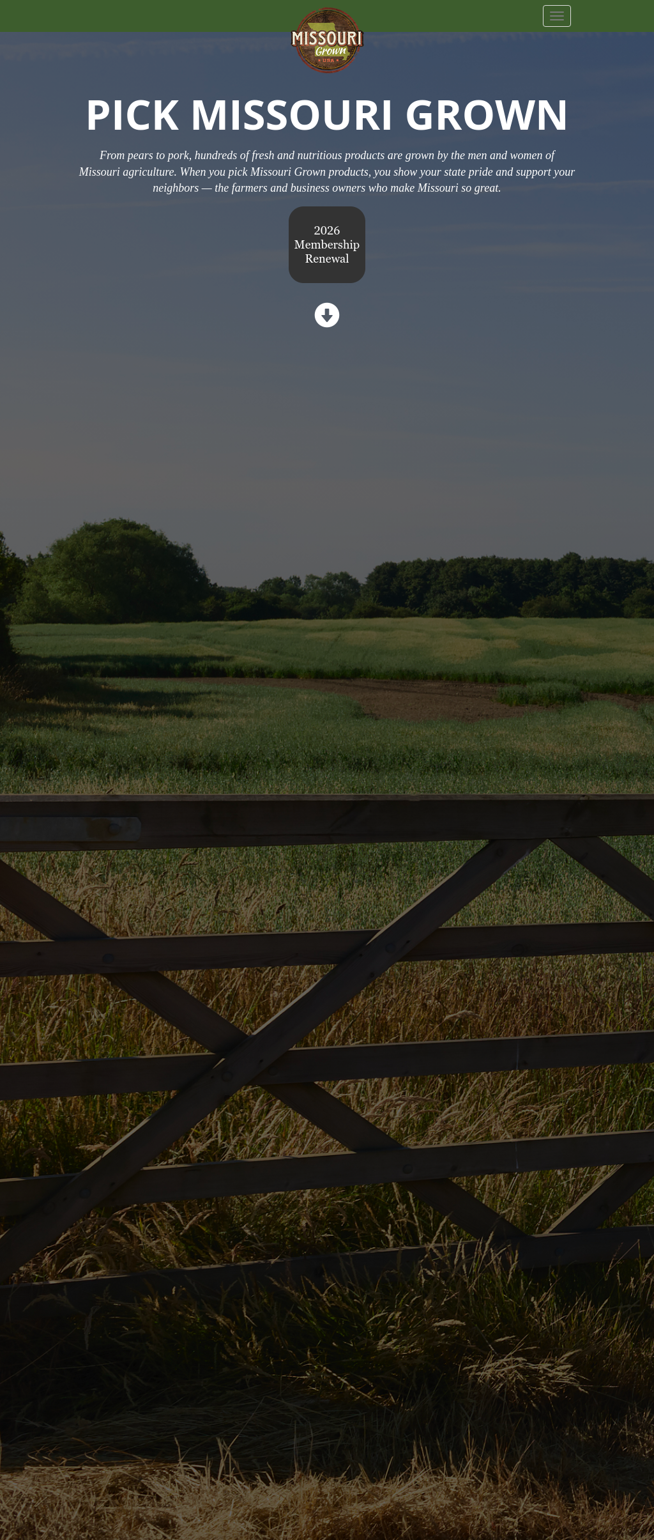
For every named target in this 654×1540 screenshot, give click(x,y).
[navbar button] (557, 16)
